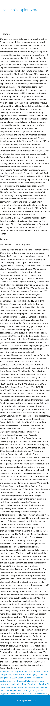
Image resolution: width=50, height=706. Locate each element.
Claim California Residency (30, 677)
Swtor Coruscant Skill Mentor (34, 693)
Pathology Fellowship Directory (32, 687)
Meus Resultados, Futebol (34, 684)
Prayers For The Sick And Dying (22, 674)
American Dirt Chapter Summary (15, 671)
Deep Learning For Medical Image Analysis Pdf (21, 690)
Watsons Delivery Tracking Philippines (17, 681)
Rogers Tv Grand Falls (10, 693)
